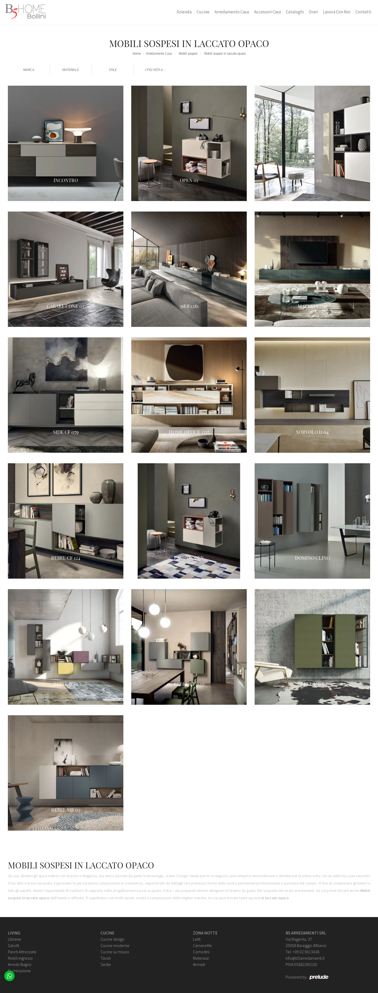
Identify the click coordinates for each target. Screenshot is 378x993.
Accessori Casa (267, 12)
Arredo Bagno (20, 964)
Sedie (106, 964)
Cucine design (112, 939)
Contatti (363, 12)
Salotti (13, 945)
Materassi (201, 958)
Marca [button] (28, 69)
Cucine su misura (115, 951)
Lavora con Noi (336, 12)
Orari (313, 12)
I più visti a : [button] (155, 69)
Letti (197, 939)
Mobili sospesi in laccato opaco (225, 53)
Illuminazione (19, 970)
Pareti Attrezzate (22, 951)
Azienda (184, 12)
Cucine (203, 12)
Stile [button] (113, 69)
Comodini (201, 951)
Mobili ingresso (20, 958)
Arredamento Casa (231, 12)
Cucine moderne (115, 945)
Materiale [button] (70, 69)
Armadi (199, 964)
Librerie (14, 939)
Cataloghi (295, 12)
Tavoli (106, 958)
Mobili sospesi (188, 53)
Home (137, 53)
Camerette (202, 945)
